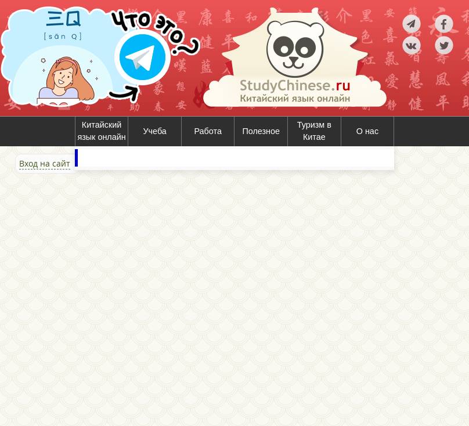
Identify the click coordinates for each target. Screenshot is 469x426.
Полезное (261, 131)
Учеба (154, 131)
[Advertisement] (69, 298)
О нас (367, 131)
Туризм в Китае (314, 131)
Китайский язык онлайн (101, 131)
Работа (208, 131)
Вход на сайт (44, 163)
